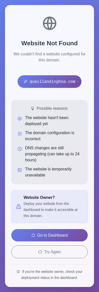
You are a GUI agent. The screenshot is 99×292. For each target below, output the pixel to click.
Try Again (49, 252)
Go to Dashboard (49, 235)
